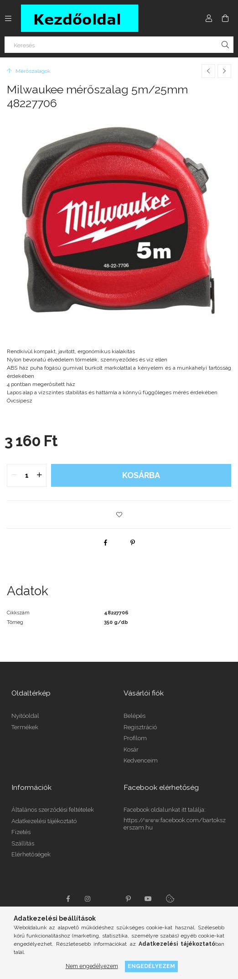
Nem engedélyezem (92, 966)
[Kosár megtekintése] (225, 18)
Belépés (134, 715)
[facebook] (105, 542)
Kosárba (141, 475)
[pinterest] (133, 542)
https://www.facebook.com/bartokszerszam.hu (175, 824)
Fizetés (21, 832)
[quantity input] (26, 475)
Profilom (135, 738)
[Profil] (209, 18)
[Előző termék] (208, 71)
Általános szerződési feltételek (52, 809)
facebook (68, 899)
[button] (119, 514)
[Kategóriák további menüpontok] (8, 18)
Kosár (131, 749)
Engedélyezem (151, 966)
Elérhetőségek (31, 854)
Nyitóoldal (25, 715)
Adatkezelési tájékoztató (44, 821)
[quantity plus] (39, 475)
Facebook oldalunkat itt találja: (165, 809)
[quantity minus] (14, 475)
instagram (88, 899)
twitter (108, 899)
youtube (148, 899)
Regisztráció (140, 727)
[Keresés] (119, 44)
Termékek (24, 727)
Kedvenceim (141, 760)
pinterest (128, 899)
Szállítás (22, 843)
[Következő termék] (224, 71)
